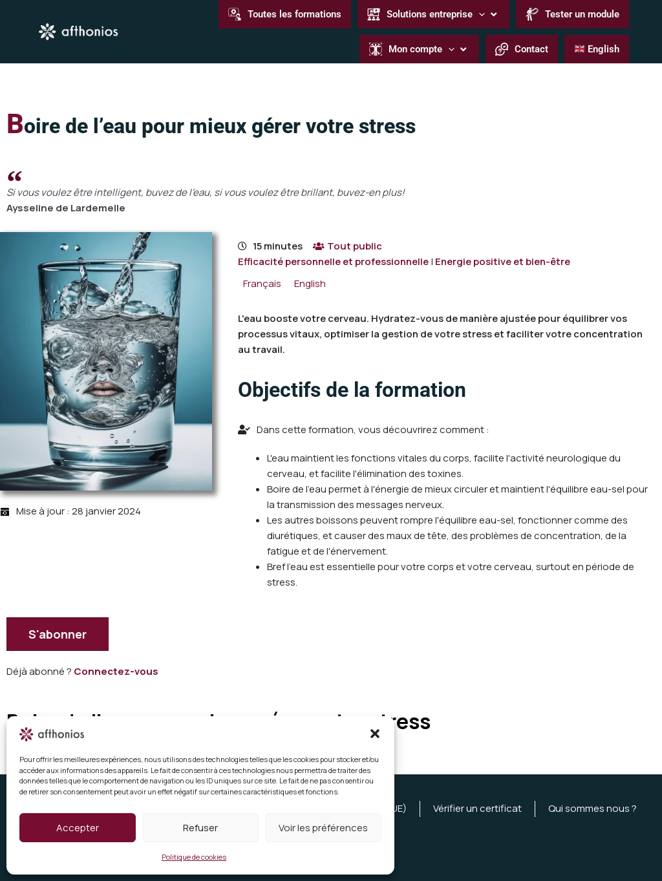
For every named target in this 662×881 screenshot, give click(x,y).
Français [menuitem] (262, 284)
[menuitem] (262, 283)
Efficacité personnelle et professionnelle (333, 261)
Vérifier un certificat (477, 808)
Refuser (200, 827)
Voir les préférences (323, 827)
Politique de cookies (194, 857)
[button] (374, 733)
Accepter (77, 827)
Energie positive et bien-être (502, 261)
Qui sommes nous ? (592, 808)
